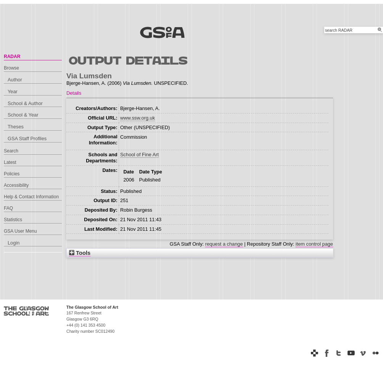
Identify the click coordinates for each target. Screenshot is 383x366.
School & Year (23, 115)
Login (13, 243)
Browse (11, 68)
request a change (224, 244)
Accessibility (16, 185)
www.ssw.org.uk (137, 118)
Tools (79, 253)
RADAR (12, 56)
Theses (16, 127)
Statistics (13, 219)
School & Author (25, 103)
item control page (314, 244)
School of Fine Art (139, 154)
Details (73, 93)
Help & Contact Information (31, 196)
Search (11, 151)
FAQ (8, 208)
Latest (10, 162)
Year (13, 91)
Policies (11, 174)
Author (15, 80)
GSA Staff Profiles (27, 138)
